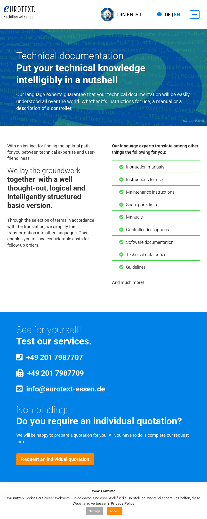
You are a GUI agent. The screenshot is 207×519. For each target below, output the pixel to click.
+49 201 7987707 (54, 357)
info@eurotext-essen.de (65, 389)
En (177, 14)
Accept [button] (114, 511)
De (168, 14)
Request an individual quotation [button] (55, 459)
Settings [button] (94, 511)
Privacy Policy (123, 503)
